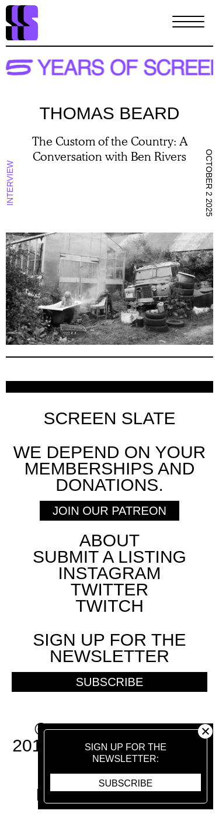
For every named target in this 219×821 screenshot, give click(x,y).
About (109, 540)
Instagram (109, 573)
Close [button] (205, 731)
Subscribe (125, 783)
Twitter (109, 589)
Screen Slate (109, 418)
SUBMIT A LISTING (109, 556)
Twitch (109, 605)
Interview (10, 183)
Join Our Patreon (109, 510)
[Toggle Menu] (188, 23)
